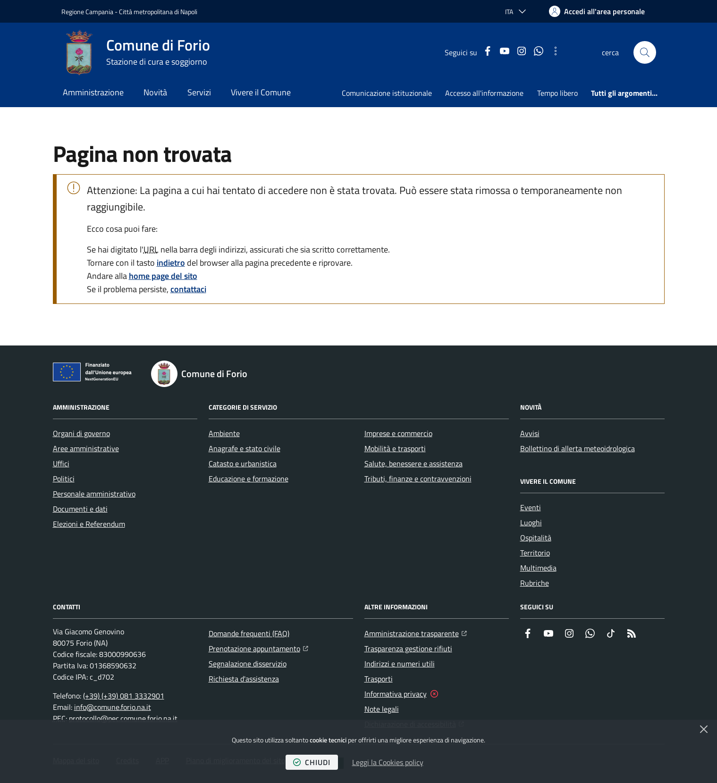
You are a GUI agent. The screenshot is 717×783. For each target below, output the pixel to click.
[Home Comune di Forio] (135, 52)
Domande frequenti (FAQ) (249, 633)
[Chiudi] (703, 729)
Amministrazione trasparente (415, 632)
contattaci (188, 289)
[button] (644, 52)
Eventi (530, 507)
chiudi (311, 762)
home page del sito (163, 275)
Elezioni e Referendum (89, 524)
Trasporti (378, 678)
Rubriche (534, 583)
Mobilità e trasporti (395, 448)
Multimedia (538, 567)
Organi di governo (81, 433)
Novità (155, 92)
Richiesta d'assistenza (244, 678)
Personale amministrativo (94, 493)
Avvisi (530, 433)
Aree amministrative (86, 448)
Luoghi (531, 522)
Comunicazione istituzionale (387, 93)
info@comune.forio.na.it (112, 707)
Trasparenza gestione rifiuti (408, 648)
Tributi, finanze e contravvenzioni (418, 478)
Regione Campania (87, 12)
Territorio (535, 552)
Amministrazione (93, 92)
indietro (171, 262)
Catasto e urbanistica (243, 463)
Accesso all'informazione (484, 93)
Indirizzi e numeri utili (399, 663)
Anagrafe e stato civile (244, 448)
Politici (64, 478)
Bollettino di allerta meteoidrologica (577, 448)
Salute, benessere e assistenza (413, 463)
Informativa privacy (395, 693)
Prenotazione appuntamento (258, 647)
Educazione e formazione (248, 478)
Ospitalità (535, 537)
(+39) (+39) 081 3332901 (123, 695)
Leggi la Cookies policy (387, 762)
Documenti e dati (80, 508)
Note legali (381, 709)
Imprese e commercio (398, 433)
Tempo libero (557, 93)
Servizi (199, 92)
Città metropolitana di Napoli (158, 12)
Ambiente (224, 433)
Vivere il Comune (261, 92)
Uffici (61, 463)
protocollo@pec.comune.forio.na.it (123, 718)
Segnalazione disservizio (248, 663)
